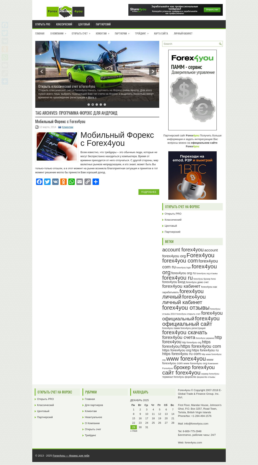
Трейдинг (143, 32)
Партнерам (123, 32)
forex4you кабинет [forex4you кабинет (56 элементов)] (181, 286)
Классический (64, 24)
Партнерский (103, 24)
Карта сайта (161, 33)
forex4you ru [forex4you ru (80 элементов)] (177, 278)
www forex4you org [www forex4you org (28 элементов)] (195, 363)
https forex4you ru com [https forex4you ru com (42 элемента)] (181, 354)
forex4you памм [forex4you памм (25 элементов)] (171, 328)
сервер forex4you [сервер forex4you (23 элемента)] (210, 374)
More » (92, 97)
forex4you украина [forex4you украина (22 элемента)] (205, 338)
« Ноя (133, 430)
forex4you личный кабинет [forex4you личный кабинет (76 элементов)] (184, 299)
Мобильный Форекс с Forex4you (60, 121)
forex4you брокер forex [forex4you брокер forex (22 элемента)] (205, 279)
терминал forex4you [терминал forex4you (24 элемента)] (173, 377)
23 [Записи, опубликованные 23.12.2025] (140, 422)
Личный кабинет (183, 33)
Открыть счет (82, 32)
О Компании (59, 32)
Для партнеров (94, 405)
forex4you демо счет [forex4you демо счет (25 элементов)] (197, 282)
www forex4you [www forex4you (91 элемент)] (186, 358)
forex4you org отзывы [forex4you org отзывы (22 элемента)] (207, 273)
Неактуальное (93, 417)
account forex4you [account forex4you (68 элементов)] (183, 249)
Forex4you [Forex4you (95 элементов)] (200, 255)
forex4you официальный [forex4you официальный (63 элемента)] (192, 315)
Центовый (84, 24)
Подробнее (148, 192)
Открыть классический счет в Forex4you (66, 86)
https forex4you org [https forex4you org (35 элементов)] (176, 350)
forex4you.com (193, 442)
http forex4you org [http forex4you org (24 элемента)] (191, 342)
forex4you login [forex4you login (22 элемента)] (183, 267)
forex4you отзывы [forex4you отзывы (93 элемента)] (186, 307)
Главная (39, 33)
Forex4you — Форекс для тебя (71, 455)
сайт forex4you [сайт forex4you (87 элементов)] (181, 373)
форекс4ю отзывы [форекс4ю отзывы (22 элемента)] (206, 377)
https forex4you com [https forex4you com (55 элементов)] (200, 346)
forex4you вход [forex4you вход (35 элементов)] (173, 282)
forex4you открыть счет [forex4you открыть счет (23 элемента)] (188, 314)
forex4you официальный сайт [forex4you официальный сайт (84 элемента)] (191, 321)
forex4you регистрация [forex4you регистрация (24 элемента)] (192, 328)
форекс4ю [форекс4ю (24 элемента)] (190, 377)
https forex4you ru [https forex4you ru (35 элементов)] (205, 350)
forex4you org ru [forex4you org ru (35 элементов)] (183, 273)
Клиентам (104, 32)
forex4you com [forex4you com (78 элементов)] (180, 261)
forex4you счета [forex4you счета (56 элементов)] (178, 337)
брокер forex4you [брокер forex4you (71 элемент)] (194, 367)
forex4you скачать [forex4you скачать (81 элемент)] (184, 332)
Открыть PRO (42, 24)
